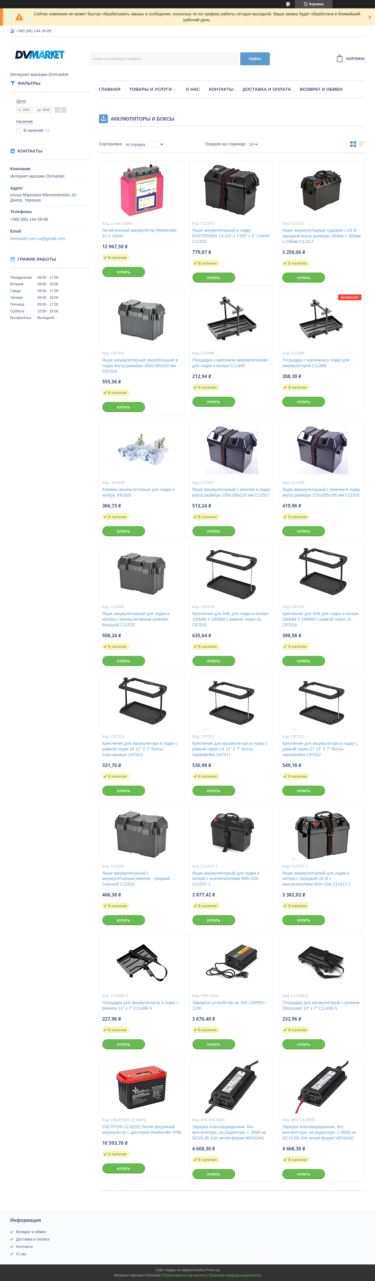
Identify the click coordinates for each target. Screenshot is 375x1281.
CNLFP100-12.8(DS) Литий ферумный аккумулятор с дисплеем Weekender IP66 (141, 1129)
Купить (123, 272)
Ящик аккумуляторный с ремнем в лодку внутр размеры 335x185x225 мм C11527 (231, 492)
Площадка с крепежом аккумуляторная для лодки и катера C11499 (229, 363)
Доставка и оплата (266, 89)
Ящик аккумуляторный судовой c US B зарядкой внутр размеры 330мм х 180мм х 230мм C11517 (321, 236)
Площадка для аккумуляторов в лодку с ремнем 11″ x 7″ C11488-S (140, 1005)
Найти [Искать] (255, 58)
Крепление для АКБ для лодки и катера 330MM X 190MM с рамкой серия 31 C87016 (320, 619)
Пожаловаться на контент (184, 1275)
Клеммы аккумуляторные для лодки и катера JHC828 (138, 492)
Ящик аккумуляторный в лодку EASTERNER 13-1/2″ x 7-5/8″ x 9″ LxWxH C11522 (231, 236)
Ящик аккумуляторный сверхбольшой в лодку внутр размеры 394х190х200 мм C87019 (140, 366)
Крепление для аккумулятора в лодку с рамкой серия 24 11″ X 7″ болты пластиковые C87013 (140, 749)
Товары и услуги (150, 89)
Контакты (221, 89)
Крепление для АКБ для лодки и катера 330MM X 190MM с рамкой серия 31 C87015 (230, 619)
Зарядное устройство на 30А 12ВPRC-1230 (229, 1005)
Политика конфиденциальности (235, 1275)
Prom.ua (212, 1270)
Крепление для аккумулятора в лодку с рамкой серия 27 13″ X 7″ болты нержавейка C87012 (320, 749)
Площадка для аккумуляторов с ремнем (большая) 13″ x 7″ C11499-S (320, 1005)
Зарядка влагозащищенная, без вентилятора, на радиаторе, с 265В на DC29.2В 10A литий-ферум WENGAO (229, 1132)
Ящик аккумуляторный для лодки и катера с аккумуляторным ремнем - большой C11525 (136, 619)
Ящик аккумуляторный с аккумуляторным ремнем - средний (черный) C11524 (136, 879)
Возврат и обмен (321, 89)
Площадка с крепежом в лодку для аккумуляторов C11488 (315, 363)
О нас (193, 89)
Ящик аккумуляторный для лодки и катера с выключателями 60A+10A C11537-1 (226, 879)
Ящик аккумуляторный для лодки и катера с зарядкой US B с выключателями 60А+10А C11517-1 (316, 879)
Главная (110, 89)
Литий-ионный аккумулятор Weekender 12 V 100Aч (139, 233)
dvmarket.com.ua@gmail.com (37, 238)
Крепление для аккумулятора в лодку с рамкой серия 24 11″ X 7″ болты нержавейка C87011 (230, 749)
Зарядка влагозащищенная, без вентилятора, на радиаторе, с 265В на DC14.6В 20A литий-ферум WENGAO (319, 1132)
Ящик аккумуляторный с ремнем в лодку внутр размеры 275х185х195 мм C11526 (321, 492)
